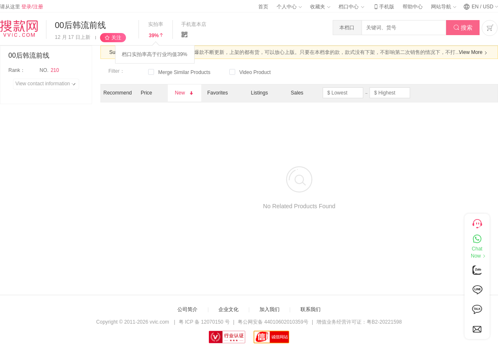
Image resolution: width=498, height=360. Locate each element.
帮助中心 (413, 7)
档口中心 (351, 7)
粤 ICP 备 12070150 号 (204, 322)
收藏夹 (320, 7)
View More (474, 53)
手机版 (383, 7)
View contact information (47, 84)
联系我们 (310, 309)
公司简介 (187, 309)
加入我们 (269, 309)
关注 (116, 38)
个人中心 (289, 7)
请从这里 (21, 7)
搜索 (463, 28)
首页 (263, 7)
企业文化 (228, 309)
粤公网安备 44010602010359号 (273, 322)
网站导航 (443, 7)
